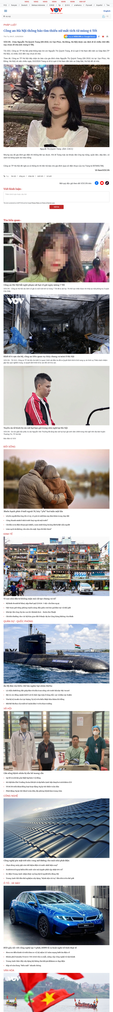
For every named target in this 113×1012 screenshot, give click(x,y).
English (107, 11)
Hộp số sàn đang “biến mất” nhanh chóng (23, 965)
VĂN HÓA (9, 970)
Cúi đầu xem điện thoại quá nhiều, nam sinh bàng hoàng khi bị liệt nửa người (38, 525)
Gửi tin (56, 207)
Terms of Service (47, 203)
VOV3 (45, 2)
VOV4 (54, 2)
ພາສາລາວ (78, 5)
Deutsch (24, 5)
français (14, 5)
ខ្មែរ (60, 5)
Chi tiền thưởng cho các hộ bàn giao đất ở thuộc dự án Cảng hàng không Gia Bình (39, 616)
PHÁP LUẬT (10, 25)
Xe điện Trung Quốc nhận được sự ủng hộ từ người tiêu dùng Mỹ (32, 874)
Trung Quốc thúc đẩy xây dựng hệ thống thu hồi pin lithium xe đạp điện (35, 961)
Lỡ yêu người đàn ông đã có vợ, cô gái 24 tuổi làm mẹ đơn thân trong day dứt (37, 516)
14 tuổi (49, 176)
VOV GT (82, 2)
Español (99, 5)
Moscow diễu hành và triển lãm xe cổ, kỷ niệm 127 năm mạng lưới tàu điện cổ (38, 952)
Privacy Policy (36, 203)
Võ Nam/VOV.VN (102, 170)
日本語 (51, 5)
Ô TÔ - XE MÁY (12, 883)
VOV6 (72, 2)
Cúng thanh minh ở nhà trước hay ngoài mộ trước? (27, 520)
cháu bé (31, 176)
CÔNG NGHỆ (11, 796)
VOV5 (63, 2)
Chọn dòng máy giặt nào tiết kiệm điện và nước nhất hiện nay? (32, 865)
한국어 (67, 5)
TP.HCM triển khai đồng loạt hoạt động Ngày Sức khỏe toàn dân (32, 787)
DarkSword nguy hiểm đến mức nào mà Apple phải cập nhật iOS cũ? (34, 870)
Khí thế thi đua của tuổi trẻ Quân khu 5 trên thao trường (29, 704)
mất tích (40, 176)
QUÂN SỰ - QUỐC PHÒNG (18, 621)
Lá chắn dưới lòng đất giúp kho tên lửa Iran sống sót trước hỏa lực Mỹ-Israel (37, 691)
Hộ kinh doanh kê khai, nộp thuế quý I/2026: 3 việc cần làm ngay (32, 603)
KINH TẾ (8, 534)
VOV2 (36, 2)
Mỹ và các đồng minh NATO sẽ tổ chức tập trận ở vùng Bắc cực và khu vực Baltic (39, 695)
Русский (89, 5)
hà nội (13, 176)
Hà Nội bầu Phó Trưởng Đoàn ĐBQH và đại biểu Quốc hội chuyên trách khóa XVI (39, 782)
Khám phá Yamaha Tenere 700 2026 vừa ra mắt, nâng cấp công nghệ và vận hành (40, 957)
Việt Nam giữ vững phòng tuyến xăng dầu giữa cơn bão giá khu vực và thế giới (38, 608)
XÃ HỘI (8, 708)
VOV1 (27, 2)
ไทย (108, 5)
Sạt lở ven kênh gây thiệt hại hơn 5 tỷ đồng (23, 778)
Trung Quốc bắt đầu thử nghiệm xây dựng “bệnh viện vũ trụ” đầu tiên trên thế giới (40, 878)
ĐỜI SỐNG (9, 446)
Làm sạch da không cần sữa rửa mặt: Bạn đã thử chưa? (28, 529)
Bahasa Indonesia (38, 5)
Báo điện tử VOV (10, 438)
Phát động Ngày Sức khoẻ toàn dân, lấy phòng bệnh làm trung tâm (34, 791)
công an (22, 176)
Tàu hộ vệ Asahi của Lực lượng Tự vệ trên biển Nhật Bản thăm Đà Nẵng (35, 699)
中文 (5, 5)
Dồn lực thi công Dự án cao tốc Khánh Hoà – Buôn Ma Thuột (31, 612)
